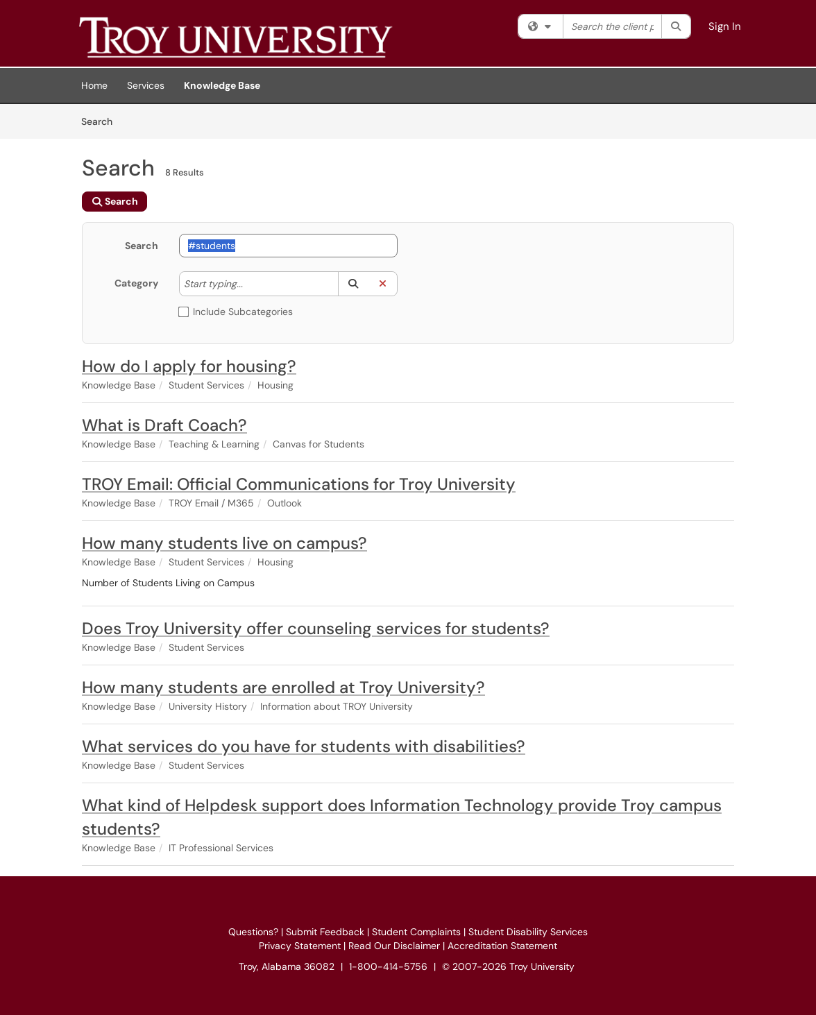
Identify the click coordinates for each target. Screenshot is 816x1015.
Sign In (724, 26)
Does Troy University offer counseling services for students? (316, 628)
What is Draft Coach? (164, 425)
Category (136, 283)
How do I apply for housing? (189, 366)
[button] (353, 284)
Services (145, 85)
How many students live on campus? (224, 543)
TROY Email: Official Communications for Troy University (299, 484)
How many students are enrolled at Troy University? (283, 687)
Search (101, 121)
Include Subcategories (236, 311)
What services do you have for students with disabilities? (303, 746)
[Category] (250, 283)
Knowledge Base (222, 85)
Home (94, 85)
